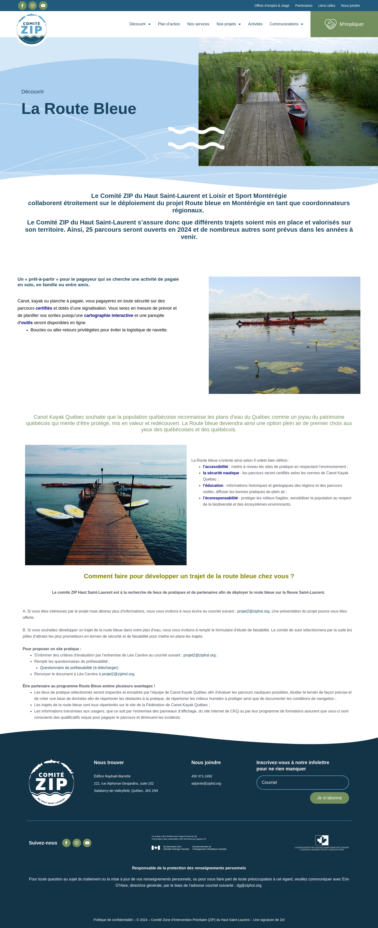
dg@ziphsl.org (249, 885)
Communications (286, 24)
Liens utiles (326, 5)
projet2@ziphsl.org (253, 611)
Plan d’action (169, 24)
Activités (255, 24)
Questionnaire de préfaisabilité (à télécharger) (79, 668)
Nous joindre (350, 5)
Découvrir (140, 24)
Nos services (198, 24)
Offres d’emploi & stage (271, 5)
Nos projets (228, 24)
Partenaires (304, 5)
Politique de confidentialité (113, 920)
